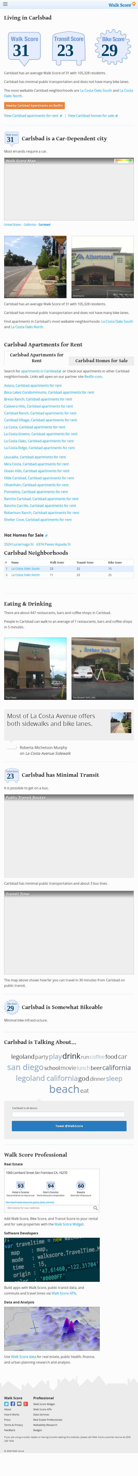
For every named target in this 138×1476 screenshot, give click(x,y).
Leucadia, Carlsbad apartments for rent (35, 457)
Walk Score (13, 1398)
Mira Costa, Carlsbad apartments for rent (36, 464)
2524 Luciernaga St (19, 544)
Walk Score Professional (35, 1154)
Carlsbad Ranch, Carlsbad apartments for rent (40, 413)
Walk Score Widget (69, 1224)
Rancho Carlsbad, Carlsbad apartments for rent (41, 499)
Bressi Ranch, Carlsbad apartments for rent (38, 399)
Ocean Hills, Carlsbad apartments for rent (36, 471)
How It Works (11, 1414)
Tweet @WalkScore (69, 1126)
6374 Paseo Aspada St (53, 544)
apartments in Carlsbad (39, 371)
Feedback (9, 1430)
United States (12, 224)
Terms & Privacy (13, 1425)
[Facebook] (13, 1404)
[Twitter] (6, 1404)
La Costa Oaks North (27, 327)
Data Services (41, 1414)
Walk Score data (23, 1357)
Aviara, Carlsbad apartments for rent (33, 386)
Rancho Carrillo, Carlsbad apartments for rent (40, 506)
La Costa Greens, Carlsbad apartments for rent (41, 434)
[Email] (19, 1404)
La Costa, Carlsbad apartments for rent (34, 427)
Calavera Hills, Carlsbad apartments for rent (38, 406)
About (7, 1409)
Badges (37, 1430)
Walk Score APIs (64, 1293)
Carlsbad (44, 224)
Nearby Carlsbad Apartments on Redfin (34, 105)
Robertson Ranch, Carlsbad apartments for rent (41, 513)
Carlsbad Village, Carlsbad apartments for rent (40, 420)
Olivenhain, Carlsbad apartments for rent (36, 485)
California (30, 224)
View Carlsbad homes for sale (91, 116)
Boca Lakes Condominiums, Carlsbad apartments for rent (49, 392)
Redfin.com (93, 377)
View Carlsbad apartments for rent (31, 116)
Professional (43, 1398)
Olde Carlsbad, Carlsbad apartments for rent (39, 478)
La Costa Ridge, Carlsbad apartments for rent (39, 448)
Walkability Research (45, 1425)
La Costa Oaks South (96, 91)
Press (7, 1419)
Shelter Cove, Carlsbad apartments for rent (38, 520)
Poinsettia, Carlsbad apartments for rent (36, 492)
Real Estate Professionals (47, 1419)
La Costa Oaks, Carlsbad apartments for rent (39, 441)
